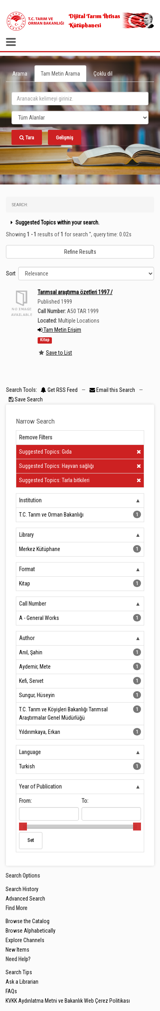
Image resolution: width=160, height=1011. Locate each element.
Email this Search (113, 390)
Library (26, 535)
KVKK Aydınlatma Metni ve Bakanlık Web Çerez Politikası (68, 1001)
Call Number (32, 604)
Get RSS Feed (59, 390)
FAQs (11, 991)
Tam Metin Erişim (59, 330)
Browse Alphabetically (30, 930)
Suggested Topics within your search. (54, 222)
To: (85, 801)
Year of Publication (40, 786)
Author (26, 638)
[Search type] (80, 117)
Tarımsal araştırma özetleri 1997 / (75, 292)
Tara (26, 138)
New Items (17, 949)
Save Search (26, 399)
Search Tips (19, 972)
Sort (10, 273)
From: (25, 801)
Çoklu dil (102, 73)
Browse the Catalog (28, 921)
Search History (22, 889)
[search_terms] (80, 98)
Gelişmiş (64, 138)
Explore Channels (25, 940)
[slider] (23, 826)
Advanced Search (25, 898)
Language (30, 752)
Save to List (59, 353)
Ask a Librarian (22, 982)
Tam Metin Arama (60, 73)
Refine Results (80, 252)
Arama (19, 73)
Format (27, 569)
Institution (30, 500)
